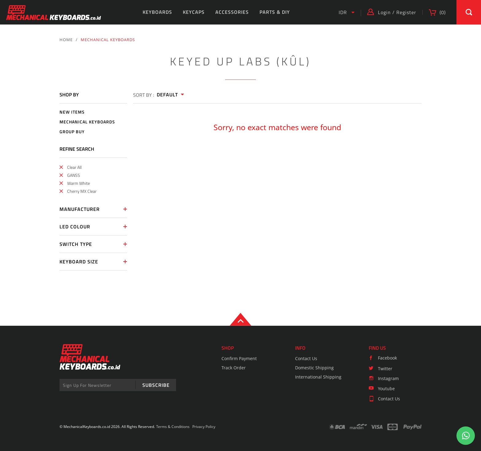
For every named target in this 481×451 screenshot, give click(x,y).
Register (406, 12)
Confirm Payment (239, 358)
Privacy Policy (203, 426)
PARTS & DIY (275, 12)
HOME (66, 39)
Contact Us (306, 358)
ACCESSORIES (232, 12)
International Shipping (318, 377)
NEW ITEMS (72, 112)
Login (384, 12)
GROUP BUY (72, 131)
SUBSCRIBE (156, 385)
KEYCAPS (194, 12)
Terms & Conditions (173, 426)
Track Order (233, 368)
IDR (343, 12)
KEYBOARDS (157, 12)
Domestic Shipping (314, 368)
